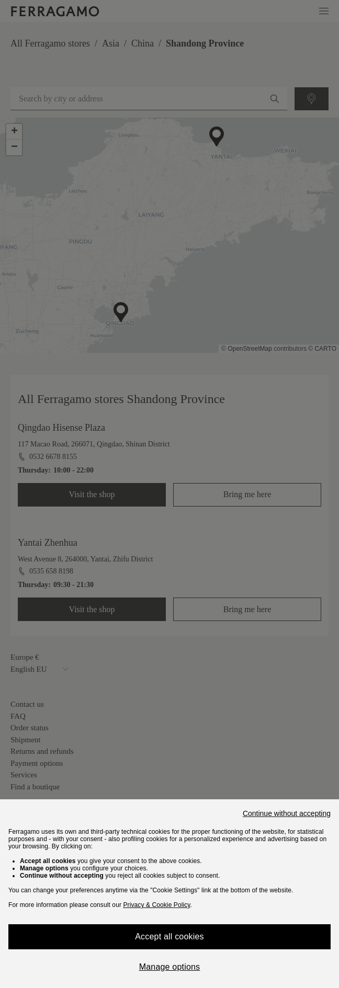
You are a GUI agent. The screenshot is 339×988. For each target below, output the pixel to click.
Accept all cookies (169, 936)
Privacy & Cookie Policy (156, 905)
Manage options (169, 966)
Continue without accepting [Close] (287, 813)
